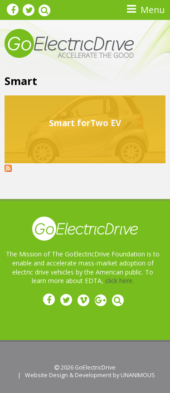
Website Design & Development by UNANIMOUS (90, 375)
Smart (21, 81)
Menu (153, 10)
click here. (119, 280)
